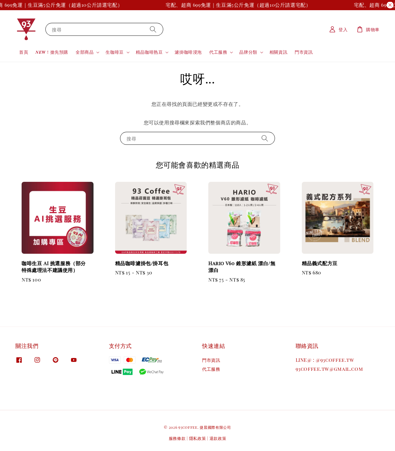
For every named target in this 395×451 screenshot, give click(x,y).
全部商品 (85, 52)
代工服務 (218, 52)
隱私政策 (197, 438)
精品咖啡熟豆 (149, 52)
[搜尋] (153, 29)
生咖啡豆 (114, 52)
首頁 (23, 52)
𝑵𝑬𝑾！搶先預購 (51, 52)
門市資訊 (304, 52)
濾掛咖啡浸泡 (188, 52)
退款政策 (218, 438)
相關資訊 (278, 52)
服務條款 (177, 438)
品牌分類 (248, 52)
